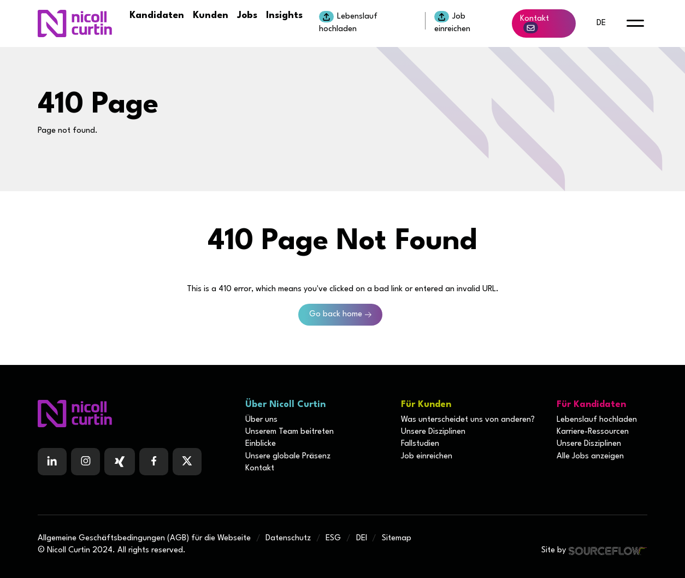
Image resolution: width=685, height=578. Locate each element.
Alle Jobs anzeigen (590, 456)
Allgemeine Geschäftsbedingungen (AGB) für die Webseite (144, 538)
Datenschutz (288, 538)
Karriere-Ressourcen (593, 432)
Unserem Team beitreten (289, 432)
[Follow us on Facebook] (119, 461)
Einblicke (260, 444)
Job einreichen (452, 22)
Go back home (335, 314)
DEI (361, 538)
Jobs (247, 15)
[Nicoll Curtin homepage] (75, 23)
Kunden (210, 15)
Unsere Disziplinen (433, 432)
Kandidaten (156, 15)
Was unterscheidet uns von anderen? (468, 420)
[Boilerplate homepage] (135, 413)
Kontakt (534, 24)
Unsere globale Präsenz (287, 456)
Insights (284, 15)
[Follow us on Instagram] (85, 461)
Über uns (261, 420)
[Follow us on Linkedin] (52, 461)
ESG (333, 538)
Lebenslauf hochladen (348, 22)
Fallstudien (420, 444)
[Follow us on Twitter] (187, 461)
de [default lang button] (601, 23)
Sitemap (396, 538)
